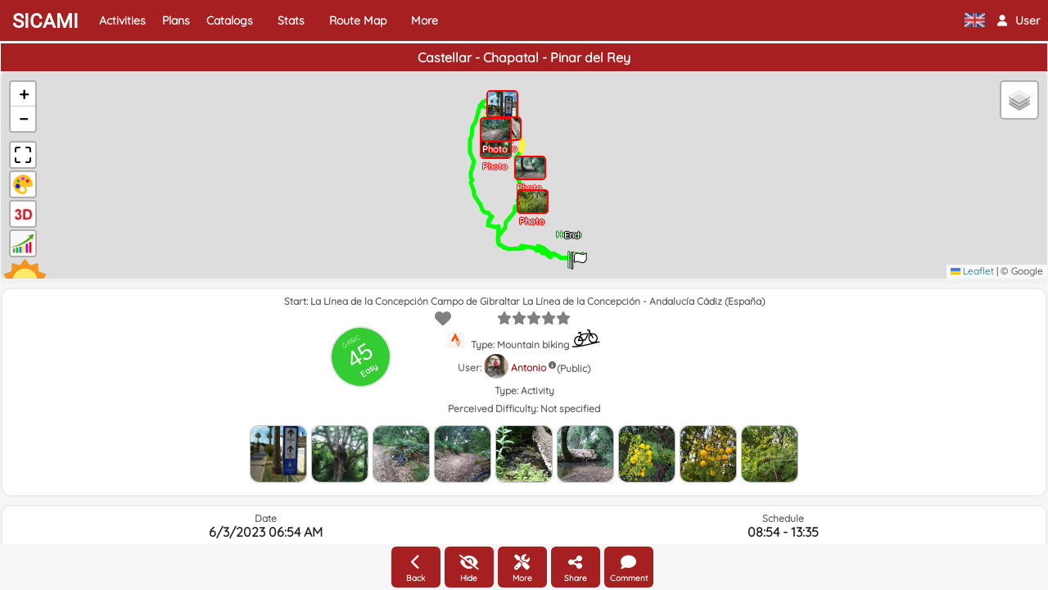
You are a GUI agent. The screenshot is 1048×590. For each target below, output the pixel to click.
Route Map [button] (357, 20)
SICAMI (45, 21)
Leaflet (972, 271)
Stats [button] (291, 20)
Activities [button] (122, 20)
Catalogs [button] (229, 20)
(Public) (573, 368)
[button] (1018, 20)
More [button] (424, 20)
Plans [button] (176, 20)
